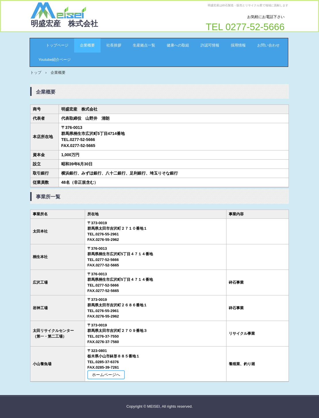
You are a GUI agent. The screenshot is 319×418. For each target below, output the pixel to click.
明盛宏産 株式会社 (64, 23)
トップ (35, 72)
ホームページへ (106, 374)
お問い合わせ (268, 45)
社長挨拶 (113, 45)
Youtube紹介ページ (55, 59)
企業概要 (87, 45)
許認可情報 (210, 45)
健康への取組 (178, 45)
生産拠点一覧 (144, 45)
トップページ (53, 45)
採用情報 (238, 45)
